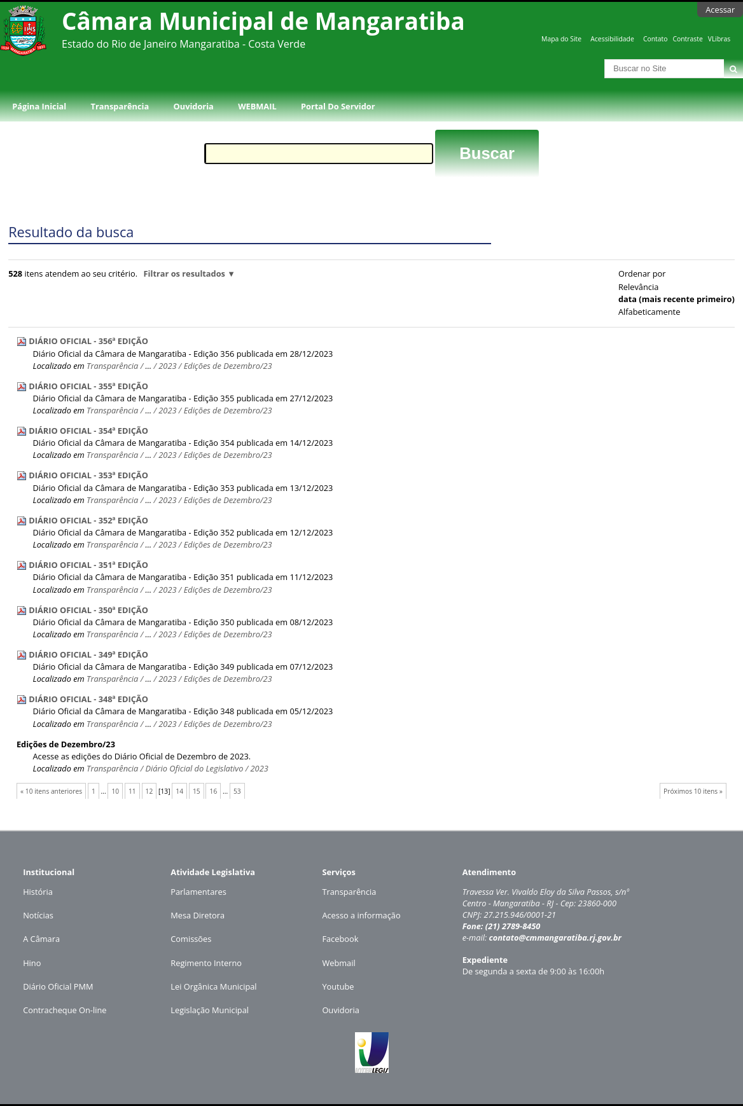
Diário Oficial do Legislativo (194, 768)
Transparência (120, 106)
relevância (638, 287)
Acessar (720, 9)
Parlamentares (198, 891)
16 (214, 791)
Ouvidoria (194, 106)
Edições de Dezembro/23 (228, 365)
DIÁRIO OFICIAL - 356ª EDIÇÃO (88, 341)
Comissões (190, 938)
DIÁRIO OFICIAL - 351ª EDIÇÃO (88, 564)
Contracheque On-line (64, 1010)
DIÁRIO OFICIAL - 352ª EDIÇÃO (88, 520)
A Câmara (41, 938)
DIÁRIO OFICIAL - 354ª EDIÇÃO (88, 430)
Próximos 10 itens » (693, 791)
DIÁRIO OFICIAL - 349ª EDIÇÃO (88, 654)
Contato (655, 38)
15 (196, 791)
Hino (32, 963)
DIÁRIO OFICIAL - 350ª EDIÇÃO (88, 610)
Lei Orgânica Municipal (213, 986)
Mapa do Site (561, 38)
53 (237, 791)
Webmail (338, 963)
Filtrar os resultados (184, 273)
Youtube (338, 986)
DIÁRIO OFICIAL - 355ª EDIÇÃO (88, 386)
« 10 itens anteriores (51, 791)
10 (115, 791)
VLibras (719, 38)
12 (149, 791)
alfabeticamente (649, 311)
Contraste (687, 38)
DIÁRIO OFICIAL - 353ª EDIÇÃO (88, 475)
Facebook (340, 938)
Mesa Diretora (197, 915)
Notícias (38, 915)
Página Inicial (39, 106)
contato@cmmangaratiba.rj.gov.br (555, 937)
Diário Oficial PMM (58, 986)
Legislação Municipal (209, 1010)
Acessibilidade (612, 38)
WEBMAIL (257, 106)
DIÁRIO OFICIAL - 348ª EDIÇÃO (88, 699)
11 (132, 791)
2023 (167, 365)
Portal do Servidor (338, 106)
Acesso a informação (361, 915)
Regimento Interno (206, 963)
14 (179, 791)
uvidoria (343, 1010)
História (38, 891)
